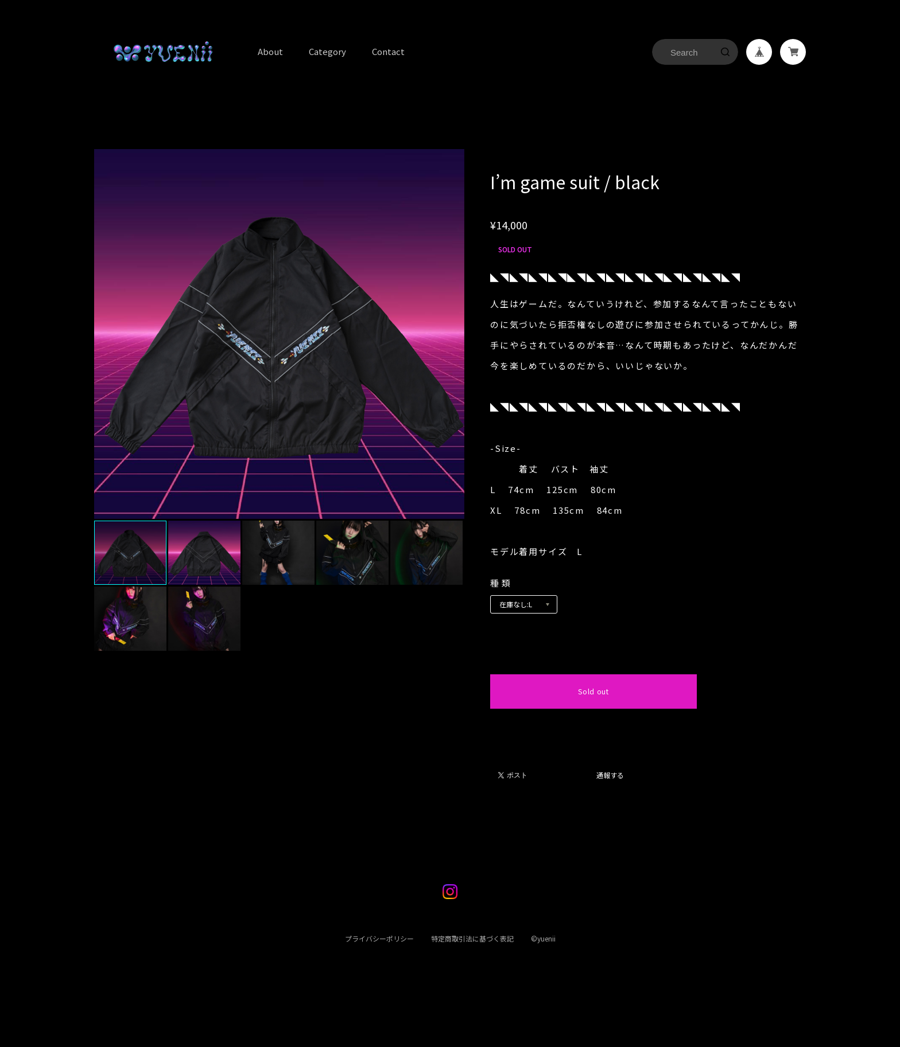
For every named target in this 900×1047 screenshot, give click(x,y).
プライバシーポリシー (379, 946)
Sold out (593, 691)
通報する (610, 775)
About (270, 51)
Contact (388, 51)
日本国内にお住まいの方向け (593, 722)
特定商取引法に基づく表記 (472, 946)
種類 (501, 583)
